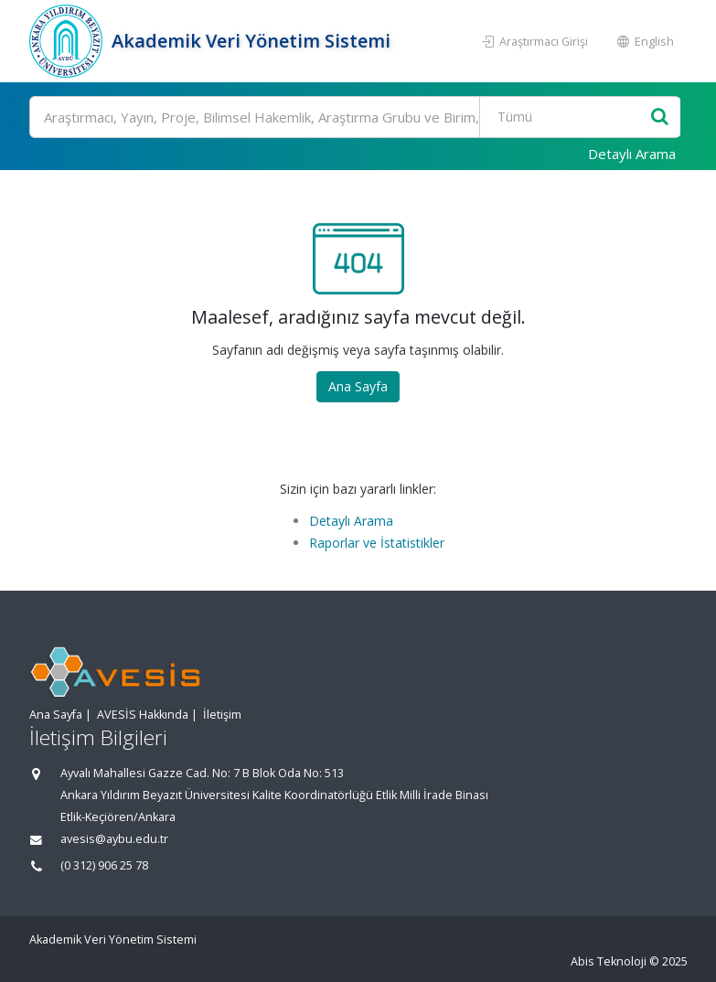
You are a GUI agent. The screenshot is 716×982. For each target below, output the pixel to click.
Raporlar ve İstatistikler (376, 542)
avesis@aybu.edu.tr (114, 839)
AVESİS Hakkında (142, 714)
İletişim (222, 714)
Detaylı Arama (632, 153)
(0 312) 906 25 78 (104, 865)
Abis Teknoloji (609, 961)
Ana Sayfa (358, 386)
